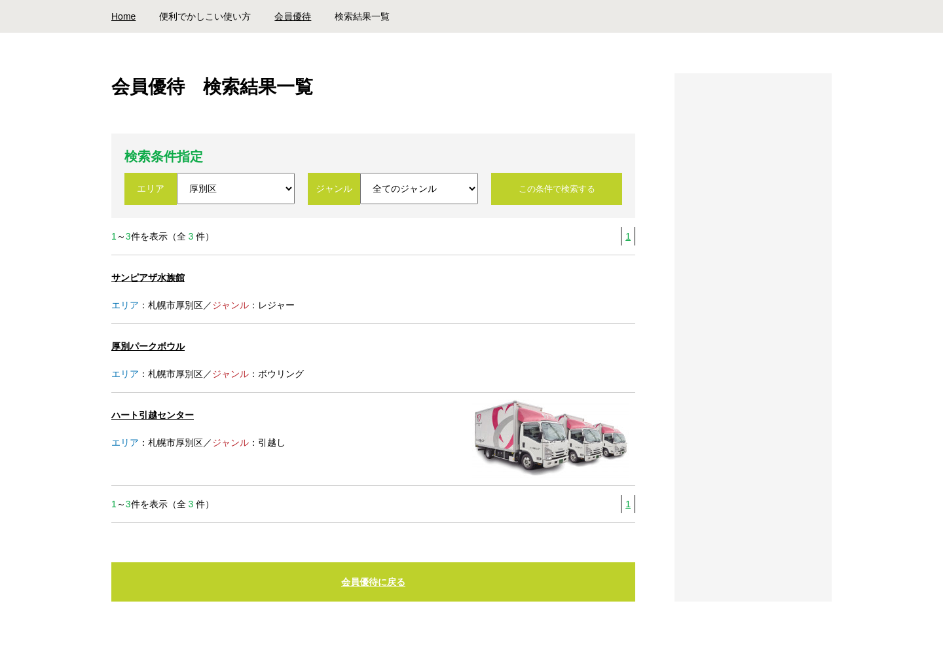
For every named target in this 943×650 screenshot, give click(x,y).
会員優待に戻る (373, 582)
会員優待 (292, 16)
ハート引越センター (152, 415)
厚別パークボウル (148, 346)
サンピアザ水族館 (148, 277)
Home (123, 16)
